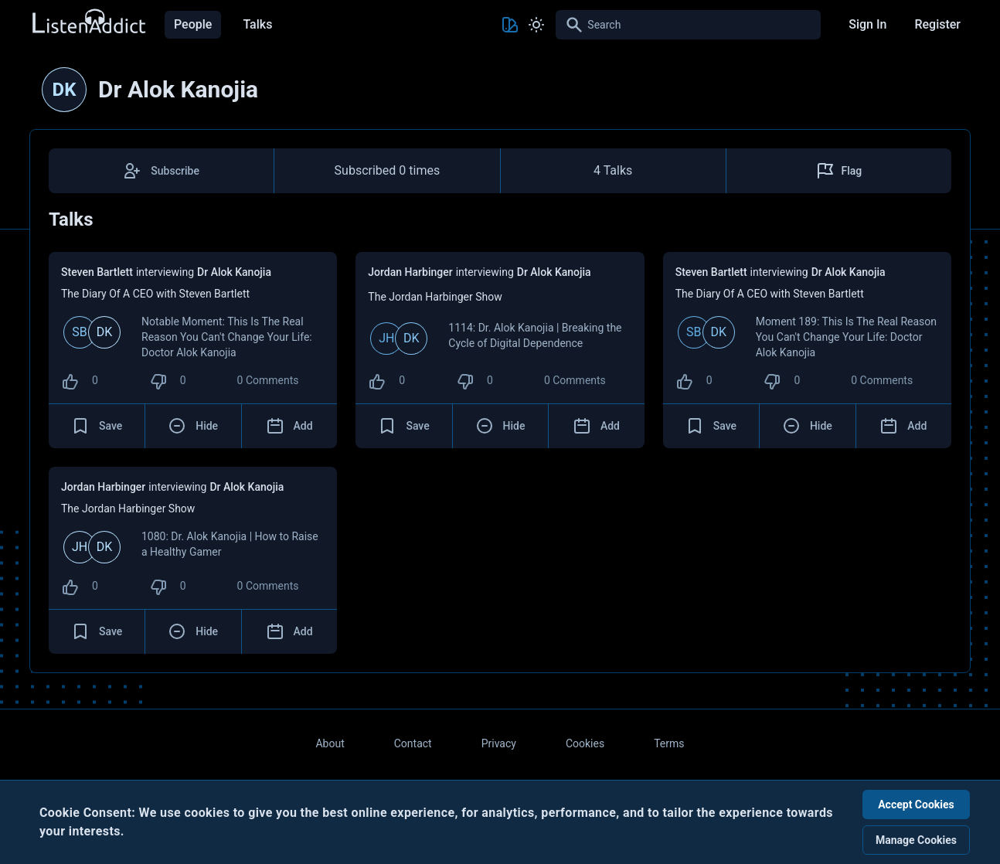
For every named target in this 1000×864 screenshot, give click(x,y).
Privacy (498, 743)
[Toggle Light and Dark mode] (536, 25)
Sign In (867, 24)
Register (937, 24)
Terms (669, 743)
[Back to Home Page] (88, 22)
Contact (413, 743)
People (193, 24)
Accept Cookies (916, 804)
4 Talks (613, 170)
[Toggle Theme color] (510, 25)
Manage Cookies (916, 840)
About (329, 743)
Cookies (585, 743)
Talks (257, 24)
